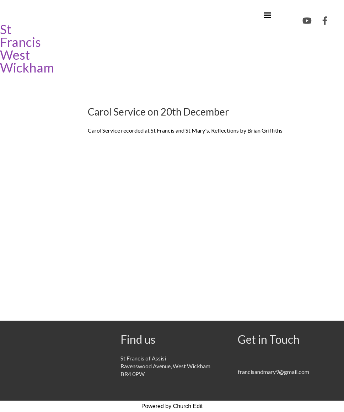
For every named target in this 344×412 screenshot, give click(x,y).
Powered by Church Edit (172, 406)
